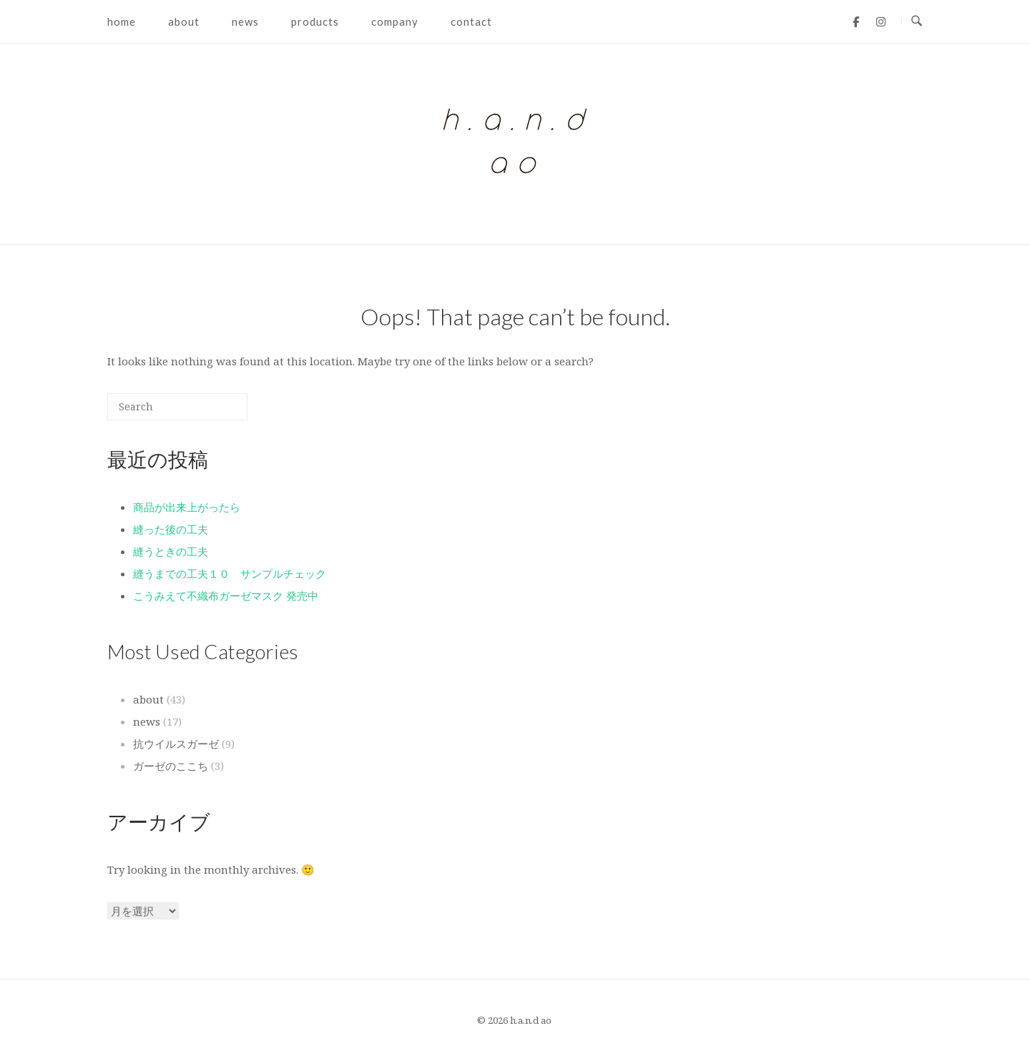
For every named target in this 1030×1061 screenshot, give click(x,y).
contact (471, 21)
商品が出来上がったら (186, 507)
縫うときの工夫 (170, 551)
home (121, 21)
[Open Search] (917, 21)
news (245, 21)
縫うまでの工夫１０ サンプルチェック (235, 573)
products (315, 21)
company (394, 21)
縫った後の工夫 (170, 529)
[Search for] (177, 406)
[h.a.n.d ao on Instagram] (881, 21)
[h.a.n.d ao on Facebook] (855, 21)
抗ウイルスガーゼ (176, 743)
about (184, 21)
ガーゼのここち (170, 766)
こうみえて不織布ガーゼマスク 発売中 (225, 595)
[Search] (215, 412)
